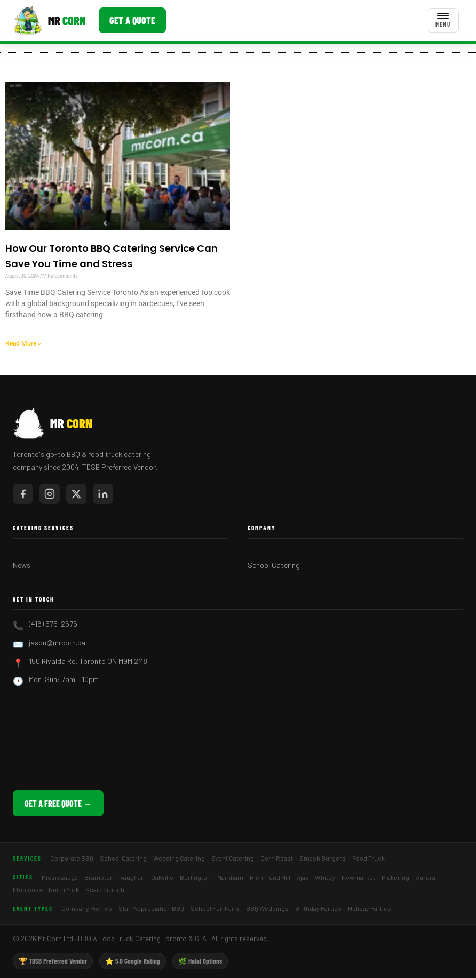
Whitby (325, 877)
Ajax (302, 877)
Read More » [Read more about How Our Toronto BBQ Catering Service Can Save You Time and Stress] (23, 343)
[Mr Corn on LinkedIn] (103, 494)
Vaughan (132, 877)
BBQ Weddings (267, 908)
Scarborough (104, 889)
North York (64, 889)
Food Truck (368, 858)
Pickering (395, 877)
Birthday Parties (318, 908)
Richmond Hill (270, 877)
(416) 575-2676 (53, 623)
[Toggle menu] (443, 20)
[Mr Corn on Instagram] (49, 494)
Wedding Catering (179, 858)
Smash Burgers (322, 858)
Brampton (99, 877)
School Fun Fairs (215, 908)
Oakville (162, 877)
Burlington (195, 877)
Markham (230, 877)
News (21, 565)
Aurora (425, 877)
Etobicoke (27, 889)
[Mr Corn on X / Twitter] (76, 494)
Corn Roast (276, 858)
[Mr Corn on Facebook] (23, 494)
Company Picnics (86, 908)
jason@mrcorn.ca (57, 642)
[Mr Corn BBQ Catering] (49, 20)
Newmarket (358, 877)
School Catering (274, 565)
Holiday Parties (369, 908)
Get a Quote (132, 20)
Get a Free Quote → (58, 803)
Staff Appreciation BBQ (151, 908)
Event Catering (232, 858)
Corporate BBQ (71, 858)
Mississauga (60, 877)
